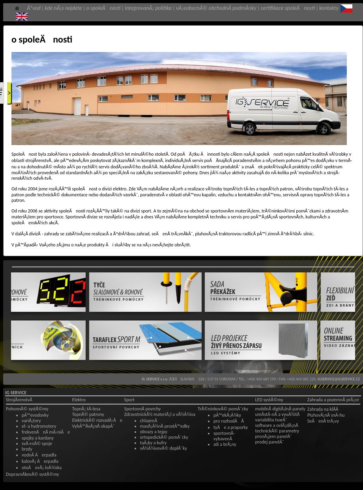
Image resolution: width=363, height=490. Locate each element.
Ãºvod (34, 8)
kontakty (329, 8)
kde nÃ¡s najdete (63, 8)
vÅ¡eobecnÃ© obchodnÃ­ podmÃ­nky (216, 8)
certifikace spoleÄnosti (288, 8)
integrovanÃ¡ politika (148, 8)
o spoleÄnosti (103, 8)
